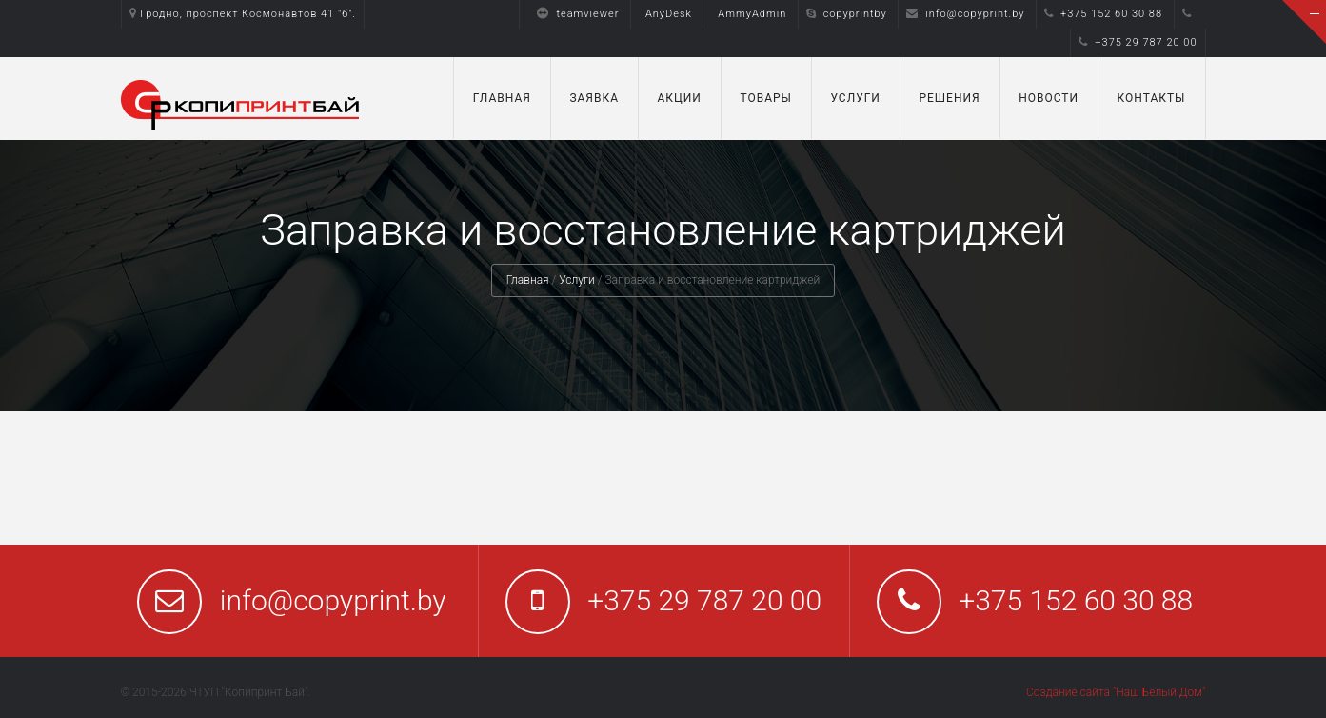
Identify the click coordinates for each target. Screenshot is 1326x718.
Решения (949, 98)
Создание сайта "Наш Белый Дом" (1115, 692)
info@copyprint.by (965, 14)
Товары (766, 98)
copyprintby (846, 14)
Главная (502, 98)
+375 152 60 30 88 (1103, 14)
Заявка (594, 98)
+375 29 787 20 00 (1138, 42)
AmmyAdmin (752, 14)
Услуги (855, 98)
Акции (679, 98)
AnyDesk (668, 14)
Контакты (1152, 98)
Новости (1049, 98)
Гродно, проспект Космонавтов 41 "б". (243, 14)
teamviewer (573, 14)
